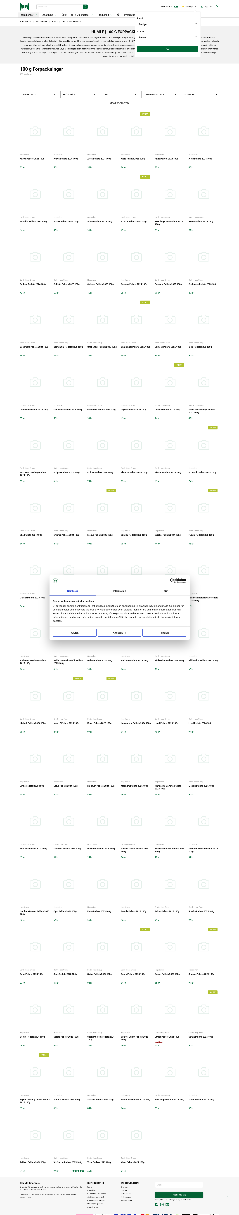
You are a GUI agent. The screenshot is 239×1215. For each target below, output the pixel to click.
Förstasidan (25, 21)
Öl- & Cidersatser (82, 15)
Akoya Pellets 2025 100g (66, 158)
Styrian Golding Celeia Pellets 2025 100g (35, 1101)
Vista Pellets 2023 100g (99, 1162)
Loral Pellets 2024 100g (200, 723)
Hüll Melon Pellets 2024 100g (169, 660)
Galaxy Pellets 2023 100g (32, 597)
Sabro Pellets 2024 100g (99, 974)
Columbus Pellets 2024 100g (34, 409)
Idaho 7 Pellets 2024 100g (33, 723)
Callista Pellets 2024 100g (33, 284)
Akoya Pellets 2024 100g (32, 158)
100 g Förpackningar (71, 21)
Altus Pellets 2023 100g (166, 158)
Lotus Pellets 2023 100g (32, 786)
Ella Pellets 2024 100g (31, 535)
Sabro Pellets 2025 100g (133, 974)
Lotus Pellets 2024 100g (66, 786)
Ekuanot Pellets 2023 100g (134, 472)
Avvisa (74, 632)
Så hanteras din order (96, 1194)
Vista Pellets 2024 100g (132, 1162)
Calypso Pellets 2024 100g (134, 284)
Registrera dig (179, 1194)
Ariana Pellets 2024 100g (66, 221)
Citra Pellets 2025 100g (200, 347)
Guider (124, 1190)
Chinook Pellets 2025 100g (168, 347)
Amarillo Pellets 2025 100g (33, 221)
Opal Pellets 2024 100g (65, 911)
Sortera (201, 94)
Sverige (189, 6)
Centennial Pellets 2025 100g (68, 347)
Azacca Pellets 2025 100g (134, 221)
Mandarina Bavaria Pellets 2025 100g (168, 787)
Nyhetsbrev (126, 1197)
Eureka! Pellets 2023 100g (134, 535)
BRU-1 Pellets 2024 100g (201, 221)
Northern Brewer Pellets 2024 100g (203, 850)
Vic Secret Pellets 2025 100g (68, 1162)
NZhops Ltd (92, 844)
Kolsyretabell (126, 1200)
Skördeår (79, 94)
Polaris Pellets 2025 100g (133, 911)
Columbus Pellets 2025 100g (68, 409)
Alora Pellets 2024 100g (99, 158)
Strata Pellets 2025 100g (201, 1037)
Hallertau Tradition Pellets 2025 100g (33, 661)
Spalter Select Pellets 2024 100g (100, 1038)
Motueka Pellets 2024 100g (33, 848)
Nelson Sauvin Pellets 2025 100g (134, 850)
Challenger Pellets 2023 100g (102, 347)
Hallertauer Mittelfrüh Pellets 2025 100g (68, 661)
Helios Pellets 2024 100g (99, 660)
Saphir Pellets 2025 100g (167, 974)
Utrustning (49, 15)
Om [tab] (166, 591)
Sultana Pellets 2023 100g (67, 1099)
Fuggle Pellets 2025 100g (201, 535)
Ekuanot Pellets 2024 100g (168, 472)
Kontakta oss (93, 1207)
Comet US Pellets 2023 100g (101, 409)
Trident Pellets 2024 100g (33, 1162)
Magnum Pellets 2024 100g (100, 786)
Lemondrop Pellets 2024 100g (136, 723)
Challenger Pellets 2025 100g (135, 347)
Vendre (188, 1200)
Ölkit (64, 14)
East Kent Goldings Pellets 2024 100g (33, 473)
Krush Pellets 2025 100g (99, 723)
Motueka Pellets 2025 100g (67, 848)
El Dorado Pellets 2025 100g (202, 472)
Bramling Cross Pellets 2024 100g (169, 222)
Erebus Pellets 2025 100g (100, 535)
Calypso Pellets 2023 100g (100, 284)
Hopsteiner (24, 154)
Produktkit (105, 15)
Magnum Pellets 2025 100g (134, 786)
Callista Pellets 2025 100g (67, 284)
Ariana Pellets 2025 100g (99, 221)
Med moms (169, 7)
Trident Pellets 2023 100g (201, 1099)
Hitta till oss (126, 1194)
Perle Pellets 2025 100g (99, 911)
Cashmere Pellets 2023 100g (203, 284)
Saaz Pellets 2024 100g (31, 974)
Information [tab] (119, 591)
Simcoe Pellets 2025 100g (201, 974)
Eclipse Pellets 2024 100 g (100, 472)
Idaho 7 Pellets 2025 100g (66, 723)
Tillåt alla (164, 632)
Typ (120, 94)
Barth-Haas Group (27, 217)
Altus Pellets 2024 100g (200, 158)
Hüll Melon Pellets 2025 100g (203, 660)
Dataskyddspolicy (95, 1204)
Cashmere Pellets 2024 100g (34, 347)
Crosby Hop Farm (61, 719)
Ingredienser (28, 15)
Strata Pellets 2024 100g (167, 1037)
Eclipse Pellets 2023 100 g (67, 472)
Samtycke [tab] (72, 591)
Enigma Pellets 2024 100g (66, 535)
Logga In (206, 6)
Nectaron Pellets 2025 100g (101, 848)
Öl (118, 14)
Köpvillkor (91, 1190)
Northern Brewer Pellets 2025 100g (34, 912)
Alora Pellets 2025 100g (133, 158)
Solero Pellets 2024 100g (32, 1037)
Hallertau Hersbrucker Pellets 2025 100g (203, 599)
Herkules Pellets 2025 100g (134, 660)
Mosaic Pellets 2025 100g (201, 786)
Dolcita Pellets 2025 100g (167, 409)
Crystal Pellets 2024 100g (133, 409)
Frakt (89, 1187)
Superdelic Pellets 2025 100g (135, 1099)
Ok (168, 49)
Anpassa (119, 632)
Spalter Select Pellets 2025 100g (134, 1038)
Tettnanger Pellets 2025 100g (169, 1099)
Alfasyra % (39, 94)
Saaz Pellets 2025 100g (65, 974)
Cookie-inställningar (96, 1200)
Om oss (124, 1187)
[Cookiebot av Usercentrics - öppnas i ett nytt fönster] (172, 580)
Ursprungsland (160, 94)
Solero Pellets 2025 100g (66, 1037)
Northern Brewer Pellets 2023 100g (169, 850)
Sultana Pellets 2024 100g (100, 1099)
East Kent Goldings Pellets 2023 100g (202, 411)
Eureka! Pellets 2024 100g (168, 535)
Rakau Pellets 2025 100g (167, 911)
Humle (54, 21)
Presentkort (130, 14)
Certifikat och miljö (95, 1197)
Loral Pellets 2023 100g (166, 723)
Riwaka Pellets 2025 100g (201, 911)
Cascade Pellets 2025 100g (168, 284)
